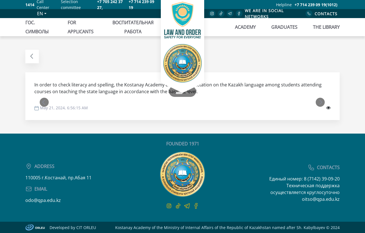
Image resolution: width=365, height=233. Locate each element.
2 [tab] (187, 93)
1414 (29, 4)
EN (40, 13)
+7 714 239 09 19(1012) (316, 4)
